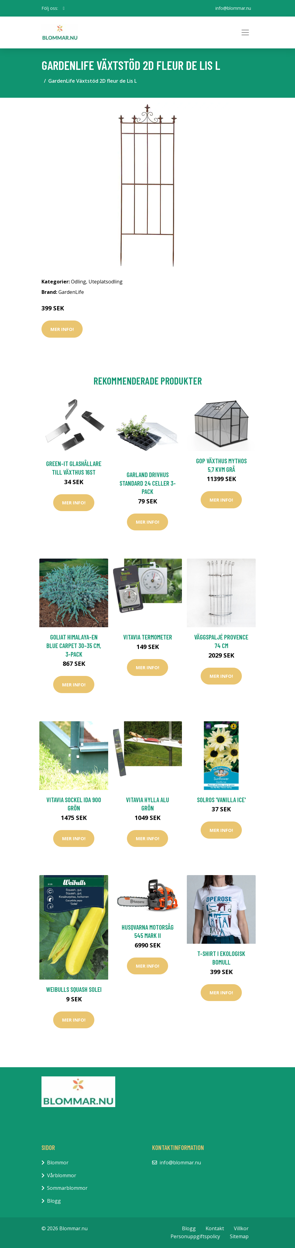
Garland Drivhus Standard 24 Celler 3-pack (148, 483)
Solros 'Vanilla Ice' (221, 799)
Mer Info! (62, 329)
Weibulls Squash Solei (74, 989)
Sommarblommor (67, 1188)
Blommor (58, 1162)
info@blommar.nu (233, 8)
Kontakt (215, 1228)
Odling (78, 281)
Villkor (241, 1228)
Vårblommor (61, 1175)
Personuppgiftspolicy (195, 1236)
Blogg (54, 1200)
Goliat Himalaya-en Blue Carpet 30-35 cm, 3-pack (73, 645)
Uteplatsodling (105, 281)
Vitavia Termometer (147, 637)
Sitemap (239, 1236)
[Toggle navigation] (245, 32)
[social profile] (64, 8)
